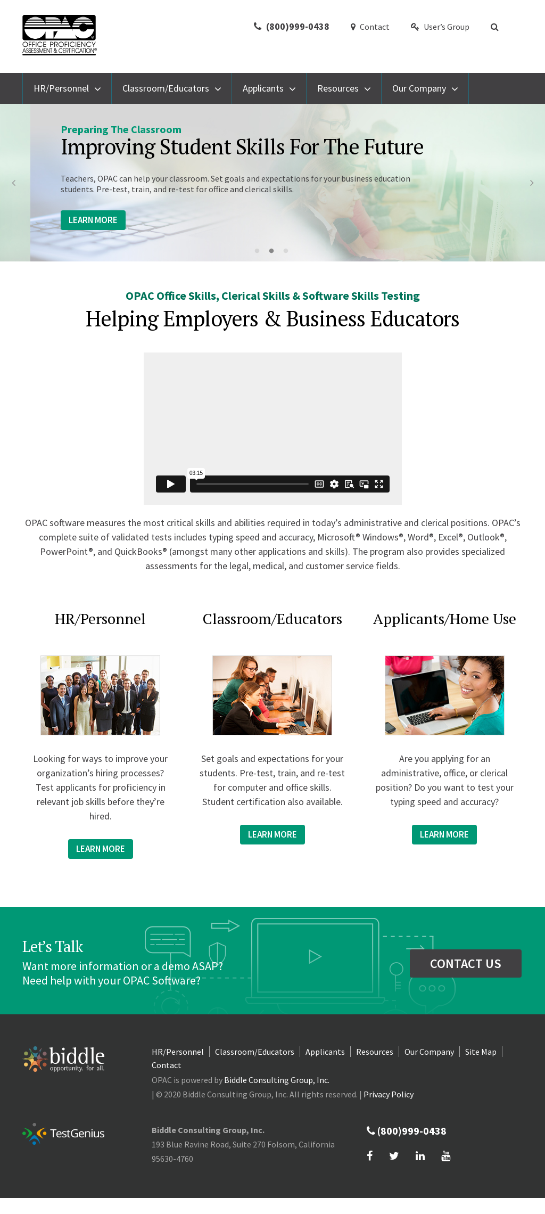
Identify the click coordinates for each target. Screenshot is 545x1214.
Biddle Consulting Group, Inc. (276, 1079)
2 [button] (274, 251)
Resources (338, 88)
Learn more (100, 849)
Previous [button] (13, 182)
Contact (370, 26)
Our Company (419, 88)
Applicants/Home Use (444, 618)
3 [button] (288, 251)
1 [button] (259, 251)
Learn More (62, 220)
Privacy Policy (389, 1094)
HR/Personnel (61, 88)
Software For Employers (221, 141)
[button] (496, 26)
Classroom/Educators (165, 88)
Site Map (481, 1051)
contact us (465, 963)
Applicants (263, 88)
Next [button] (531, 182)
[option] (272, 182)
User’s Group (440, 26)
